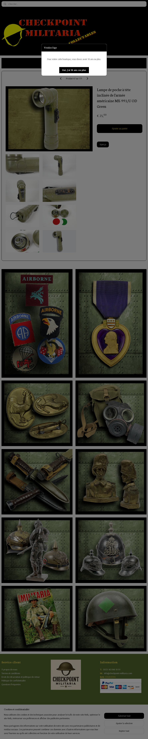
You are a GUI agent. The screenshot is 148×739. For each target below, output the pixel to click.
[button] (74, 70)
